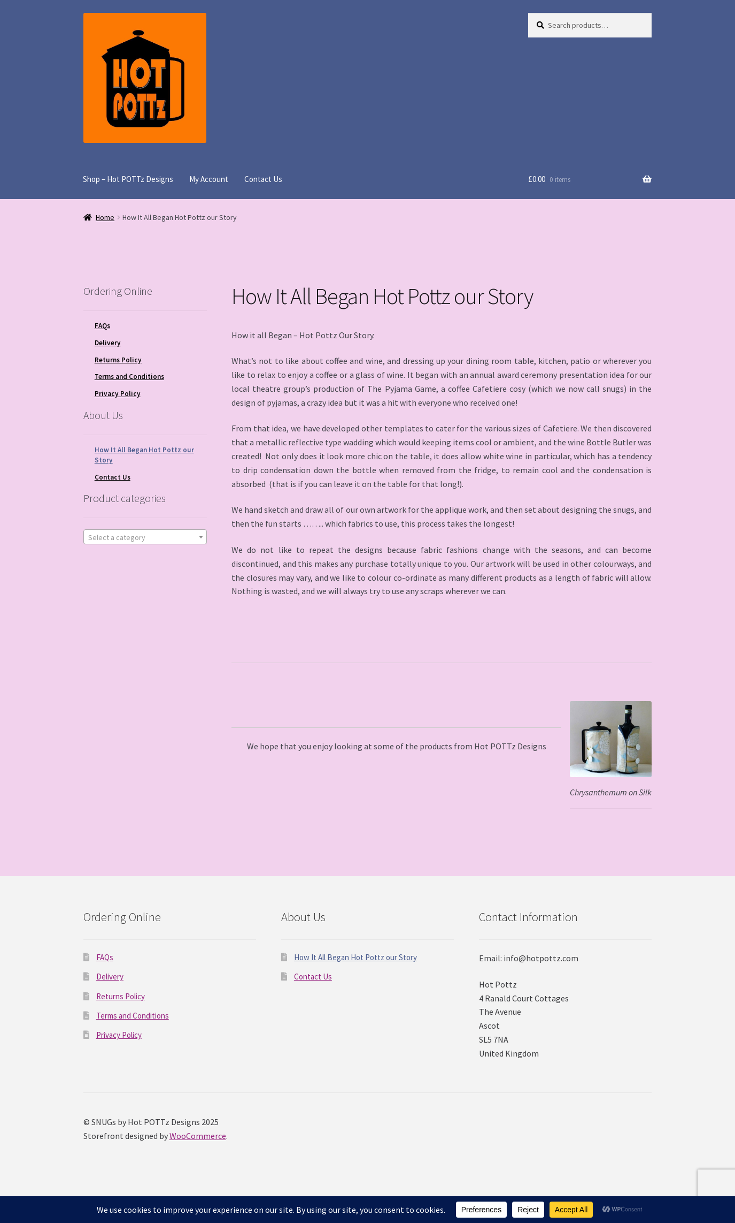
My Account (208, 179)
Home (105, 217)
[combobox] (145, 536)
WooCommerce (197, 1135)
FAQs (102, 325)
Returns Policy (118, 359)
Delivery (108, 342)
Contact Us (263, 179)
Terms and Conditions (129, 376)
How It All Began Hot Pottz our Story (355, 957)
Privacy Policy (118, 393)
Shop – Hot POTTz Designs (128, 179)
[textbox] (145, 537)
